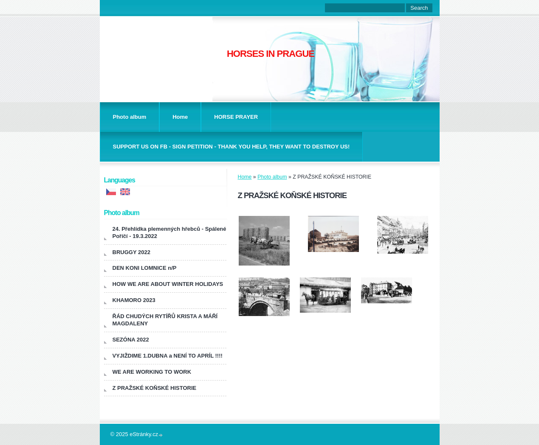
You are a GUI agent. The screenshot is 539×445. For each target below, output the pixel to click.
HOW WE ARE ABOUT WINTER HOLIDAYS (168, 284)
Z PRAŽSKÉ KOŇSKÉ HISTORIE (155, 388)
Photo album (130, 117)
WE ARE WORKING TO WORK (152, 372)
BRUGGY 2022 (131, 252)
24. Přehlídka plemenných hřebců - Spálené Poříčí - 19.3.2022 (169, 232)
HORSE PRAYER (236, 117)
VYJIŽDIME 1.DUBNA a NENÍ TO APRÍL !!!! (168, 356)
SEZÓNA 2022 (131, 339)
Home (180, 117)
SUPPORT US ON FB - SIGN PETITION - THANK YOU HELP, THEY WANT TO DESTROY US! (231, 146)
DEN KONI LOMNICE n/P (145, 268)
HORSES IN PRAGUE (270, 53)
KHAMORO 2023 (134, 300)
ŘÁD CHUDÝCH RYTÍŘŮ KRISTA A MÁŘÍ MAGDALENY (165, 320)
